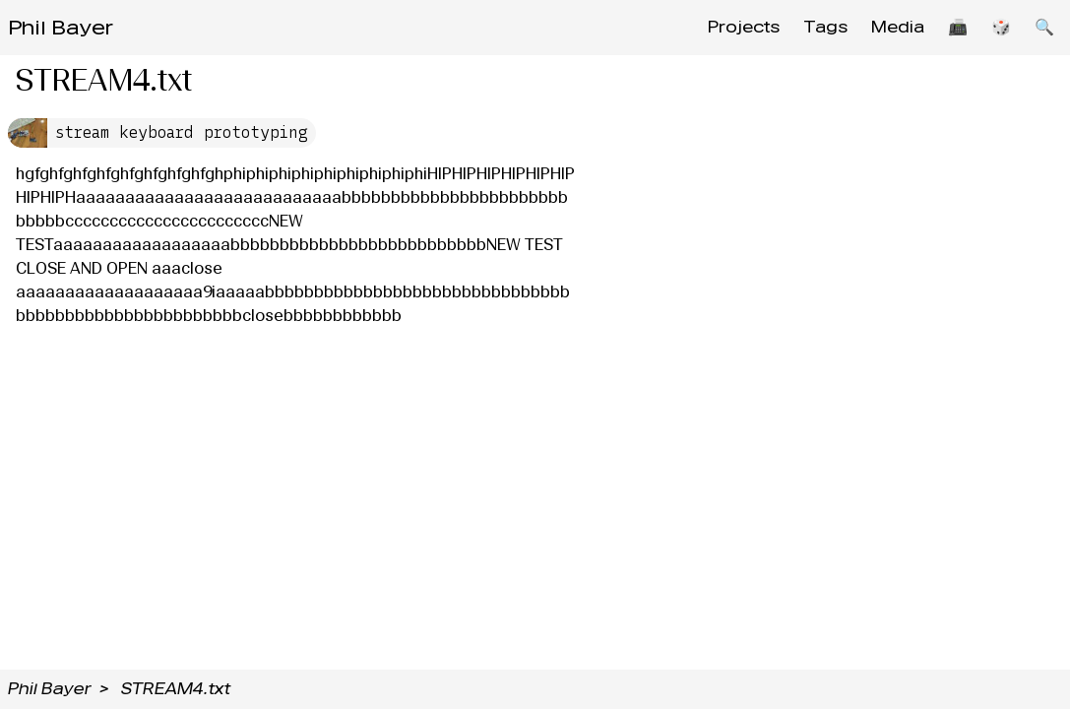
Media (897, 27)
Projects (744, 27)
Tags (825, 27)
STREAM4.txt (175, 688)
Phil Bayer (60, 27)
